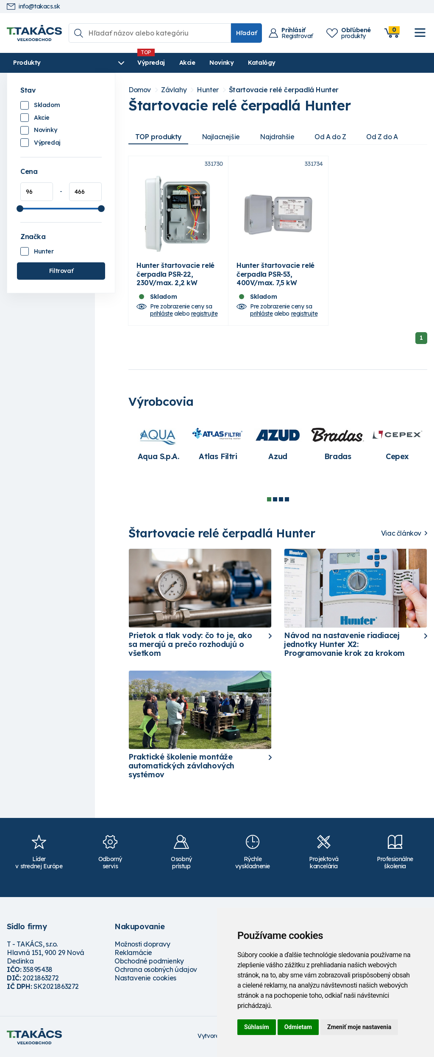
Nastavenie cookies (145, 979)
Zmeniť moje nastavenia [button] (359, 1027)
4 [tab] (287, 500)
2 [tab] (275, 500)
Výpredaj (135, 62)
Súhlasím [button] (256, 1027)
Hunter (44, 251)
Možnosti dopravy (142, 945)
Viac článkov (401, 535)
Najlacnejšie (221, 136)
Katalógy (246, 62)
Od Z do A (385, 136)
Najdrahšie (279, 136)
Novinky (206, 62)
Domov (139, 90)
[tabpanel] (158, 444)
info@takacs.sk (33, 6)
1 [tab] (269, 500)
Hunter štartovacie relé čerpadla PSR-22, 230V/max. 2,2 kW (175, 275)
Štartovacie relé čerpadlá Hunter (284, 90)
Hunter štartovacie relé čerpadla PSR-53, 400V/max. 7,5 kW (275, 275)
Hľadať (246, 33)
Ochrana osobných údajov (155, 970)
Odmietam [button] (298, 1027)
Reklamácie (133, 954)
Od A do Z (332, 136)
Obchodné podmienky (149, 962)
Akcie (172, 62)
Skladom (47, 105)
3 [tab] (281, 500)
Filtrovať (61, 271)
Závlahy (173, 90)
